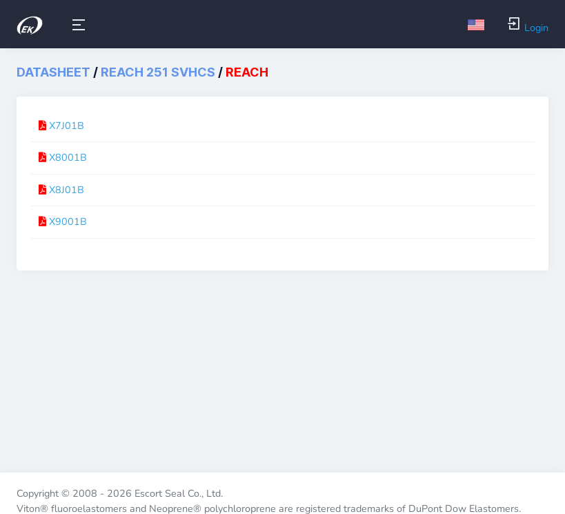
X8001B (68, 157)
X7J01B (66, 125)
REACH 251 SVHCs (158, 72)
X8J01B (66, 190)
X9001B (68, 221)
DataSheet (53, 72)
